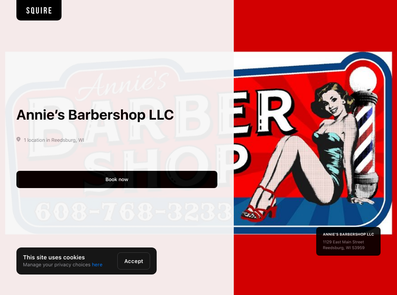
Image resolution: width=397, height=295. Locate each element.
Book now (116, 179)
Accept (133, 261)
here (97, 265)
